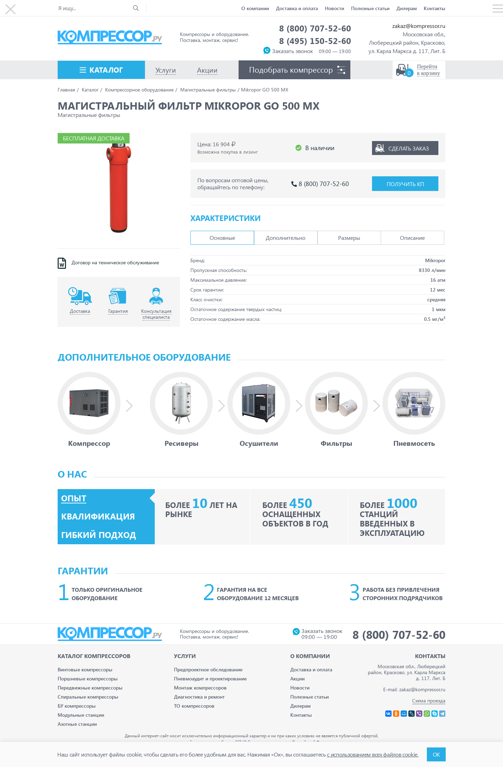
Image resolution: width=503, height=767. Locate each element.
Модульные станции (81, 714)
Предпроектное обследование (208, 669)
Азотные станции (77, 724)
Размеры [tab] (349, 237)
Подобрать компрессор (291, 69)
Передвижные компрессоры (90, 687)
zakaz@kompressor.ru (418, 25)
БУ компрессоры (77, 705)
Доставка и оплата (297, 8)
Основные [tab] (222, 237)
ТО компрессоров (194, 705)
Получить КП (405, 183)
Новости (334, 8)
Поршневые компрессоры (88, 678)
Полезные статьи (370, 8)
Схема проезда (428, 700)
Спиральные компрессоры (88, 696)
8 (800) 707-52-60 (315, 28)
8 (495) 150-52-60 (315, 40)
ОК (436, 754)
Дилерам (406, 8)
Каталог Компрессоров (94, 655)
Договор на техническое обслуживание (115, 262)
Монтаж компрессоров (200, 687)
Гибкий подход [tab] (98, 535)
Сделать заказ (408, 148)
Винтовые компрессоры (85, 669)
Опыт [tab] (73, 498)
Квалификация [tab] (98, 516)
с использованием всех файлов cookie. (372, 754)
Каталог (106, 69)
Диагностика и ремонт (199, 696)
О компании (255, 8)
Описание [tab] (412, 237)
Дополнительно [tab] (285, 237)
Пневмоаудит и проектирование (210, 678)
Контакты (434, 8)
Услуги (185, 655)
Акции (297, 678)
